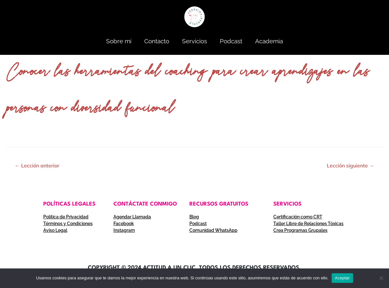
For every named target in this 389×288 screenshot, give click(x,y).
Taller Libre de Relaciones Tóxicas (308, 223)
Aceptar (342, 277)
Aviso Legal (55, 230)
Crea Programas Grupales (300, 230)
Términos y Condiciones (68, 223)
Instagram (124, 230)
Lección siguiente (350, 165)
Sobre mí (118, 41)
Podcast (231, 41)
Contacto (156, 41)
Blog (194, 216)
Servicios (194, 41)
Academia (269, 41)
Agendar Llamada (132, 216)
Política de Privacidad (65, 216)
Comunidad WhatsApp (213, 230)
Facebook (123, 223)
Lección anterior (37, 165)
